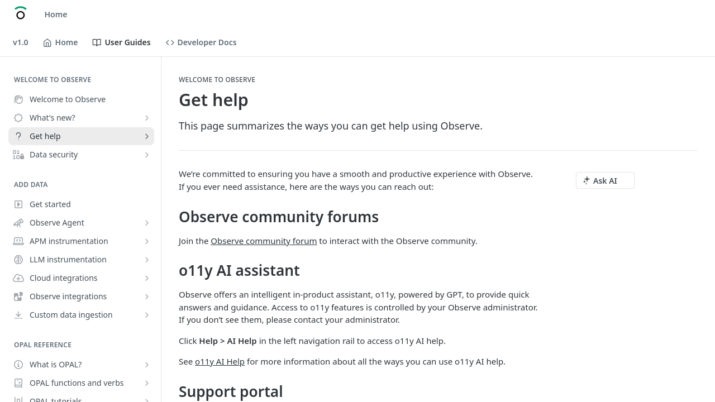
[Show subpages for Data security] (146, 154)
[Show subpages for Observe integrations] (146, 296)
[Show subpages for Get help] (146, 136)
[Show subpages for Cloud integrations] (146, 278)
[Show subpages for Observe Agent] (146, 222)
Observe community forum (264, 240)
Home (56, 14)
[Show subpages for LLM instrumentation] (146, 259)
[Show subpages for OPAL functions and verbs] (146, 383)
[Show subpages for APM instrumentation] (146, 241)
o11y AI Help (220, 361)
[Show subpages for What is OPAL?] (146, 364)
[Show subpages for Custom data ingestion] (146, 314)
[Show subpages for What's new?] (146, 117)
